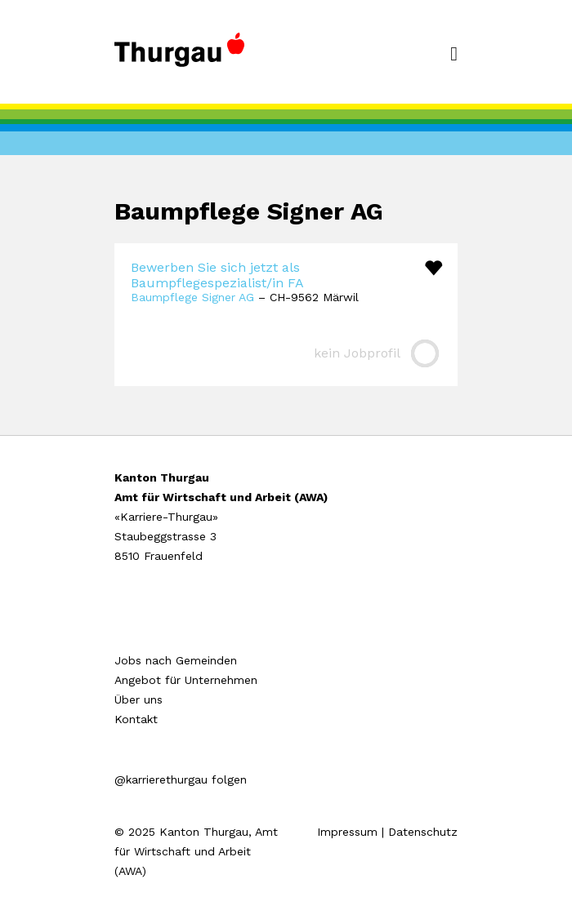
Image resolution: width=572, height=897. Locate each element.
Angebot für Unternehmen (185, 679)
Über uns (138, 699)
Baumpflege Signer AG (192, 297)
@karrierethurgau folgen (180, 779)
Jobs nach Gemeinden (175, 660)
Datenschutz (423, 831)
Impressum (347, 831)
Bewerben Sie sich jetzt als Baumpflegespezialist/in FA (217, 275)
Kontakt (136, 719)
